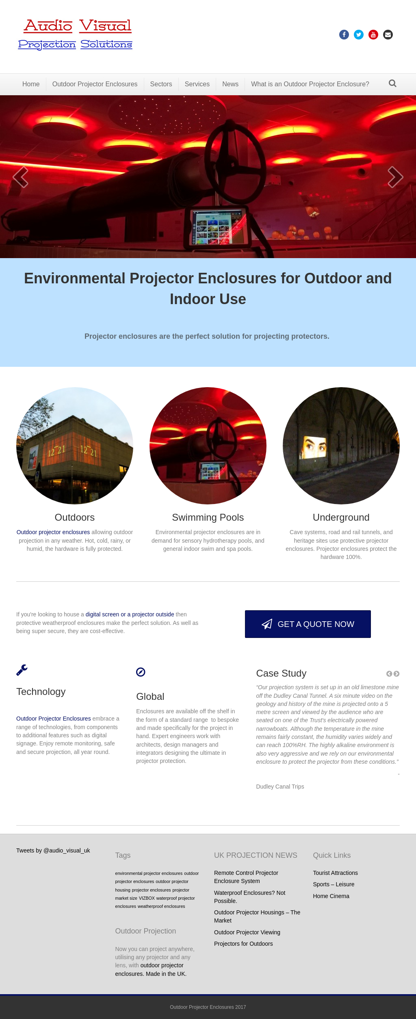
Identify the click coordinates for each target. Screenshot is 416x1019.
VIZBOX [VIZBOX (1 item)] (147, 898)
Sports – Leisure (334, 884)
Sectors (161, 84)
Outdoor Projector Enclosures (95, 84)
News (230, 84)
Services (197, 84)
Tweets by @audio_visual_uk (53, 850)
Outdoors (75, 517)
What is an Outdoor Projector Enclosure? (310, 84)
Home (31, 84)
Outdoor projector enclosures (53, 532)
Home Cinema (331, 896)
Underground (341, 517)
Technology (40, 691)
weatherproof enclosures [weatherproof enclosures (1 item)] (161, 906)
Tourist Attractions (335, 873)
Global (150, 696)
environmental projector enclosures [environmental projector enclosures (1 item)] (149, 873)
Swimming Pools (208, 517)
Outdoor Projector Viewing (247, 932)
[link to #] (22, 672)
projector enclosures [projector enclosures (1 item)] (151, 890)
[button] (308, 624)
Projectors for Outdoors (243, 943)
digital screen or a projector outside (130, 614)
